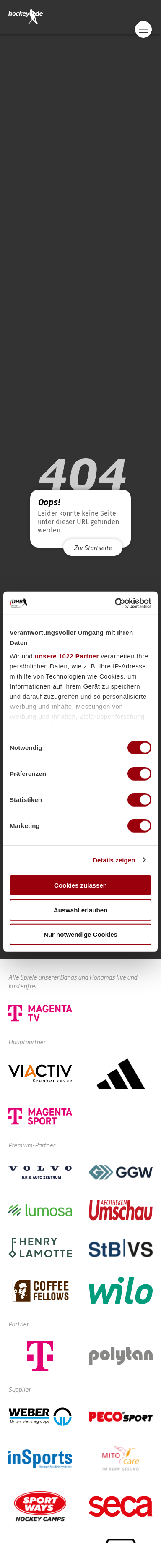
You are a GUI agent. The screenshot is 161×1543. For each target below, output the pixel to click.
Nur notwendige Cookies (80, 934)
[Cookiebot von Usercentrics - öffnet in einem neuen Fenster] (115, 602)
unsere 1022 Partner (67, 655)
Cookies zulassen (80, 885)
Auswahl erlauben (80, 909)
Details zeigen (114, 859)
